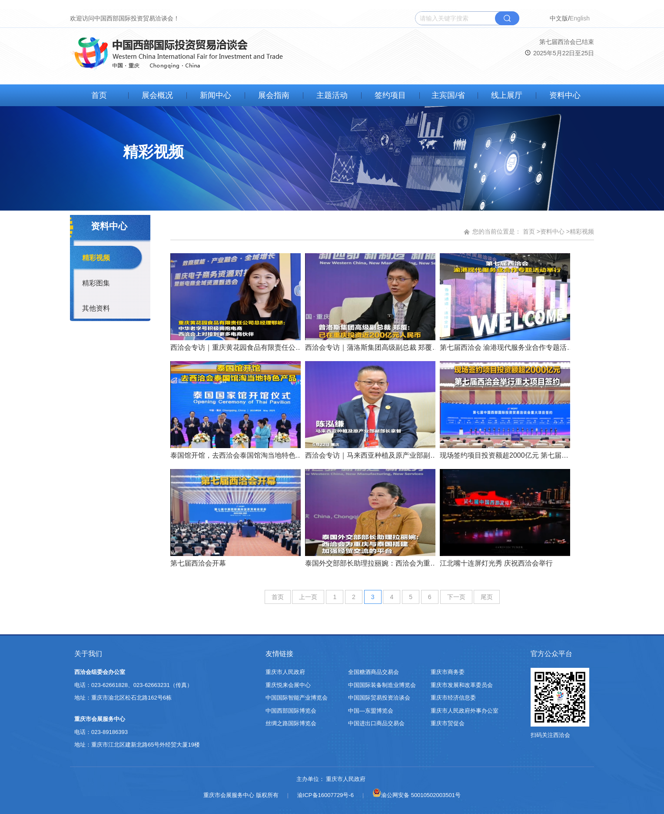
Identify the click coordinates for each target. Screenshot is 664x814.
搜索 (507, 18)
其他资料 (96, 308)
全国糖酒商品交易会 (373, 672)
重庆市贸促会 (448, 723)
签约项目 (390, 95)
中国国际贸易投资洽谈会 (379, 697)
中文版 (559, 18)
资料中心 (565, 95)
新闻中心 (215, 95)
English (580, 18)
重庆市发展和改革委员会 (462, 685)
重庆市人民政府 (285, 672)
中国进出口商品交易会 (376, 723)
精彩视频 (96, 257)
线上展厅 (506, 95)
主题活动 (332, 95)
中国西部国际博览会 (291, 710)
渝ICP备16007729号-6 (325, 795)
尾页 (487, 596)
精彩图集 (96, 283)
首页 (99, 95)
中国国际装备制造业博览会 (382, 685)
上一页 (308, 596)
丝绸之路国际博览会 (291, 723)
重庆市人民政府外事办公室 (464, 710)
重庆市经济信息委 (453, 697)
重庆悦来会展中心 (288, 685)
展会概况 (157, 95)
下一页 (456, 596)
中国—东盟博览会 (370, 710)
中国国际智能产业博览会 (297, 697)
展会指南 (273, 95)
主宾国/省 (448, 95)
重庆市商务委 (448, 672)
